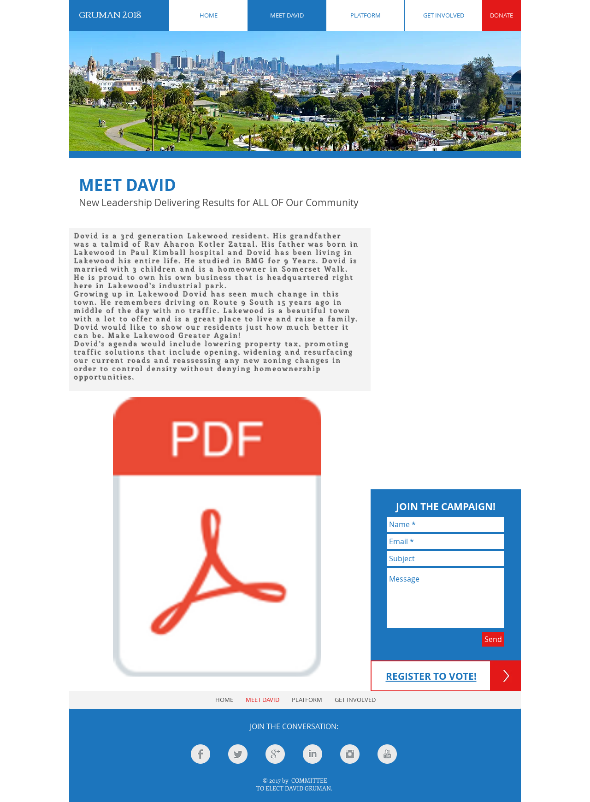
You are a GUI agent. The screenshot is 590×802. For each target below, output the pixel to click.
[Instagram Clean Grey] (350, 754)
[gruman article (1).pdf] (217, 538)
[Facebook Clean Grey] (200, 754)
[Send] (493, 639)
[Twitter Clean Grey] (238, 754)
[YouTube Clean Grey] (387, 754)
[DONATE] (501, 15)
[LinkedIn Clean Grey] (312, 754)
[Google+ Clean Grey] (275, 754)
